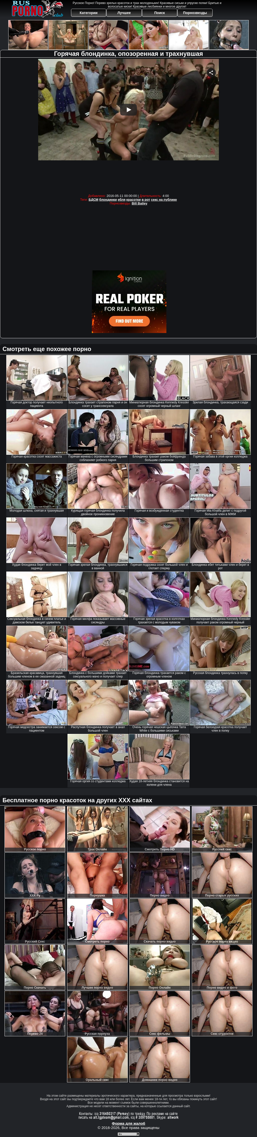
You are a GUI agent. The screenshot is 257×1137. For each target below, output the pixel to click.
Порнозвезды (195, 13)
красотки (133, 199)
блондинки (108, 199)
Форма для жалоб (128, 1123)
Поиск (159, 13)
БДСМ (93, 199)
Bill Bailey (139, 203)
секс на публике (164, 199)
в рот (146, 199)
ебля (121, 199)
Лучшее (124, 13)
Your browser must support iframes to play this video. (128, 125)
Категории (89, 13)
